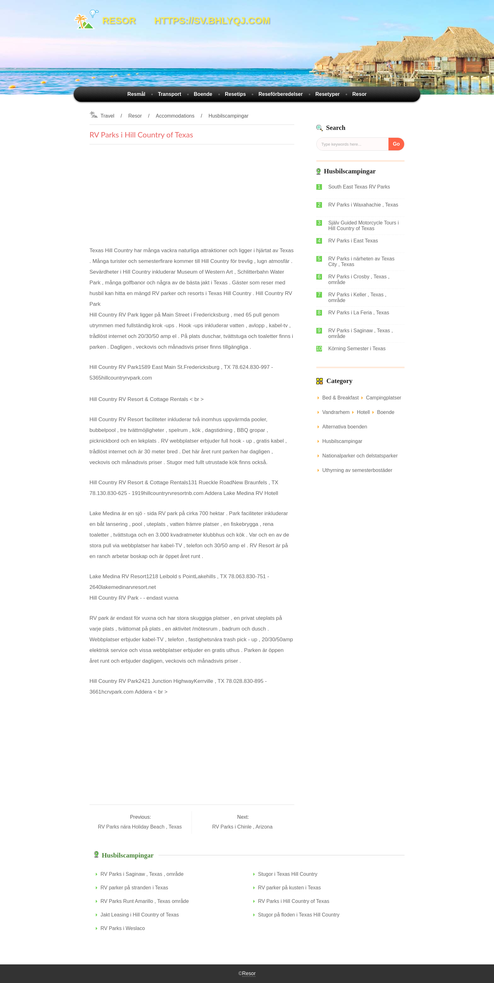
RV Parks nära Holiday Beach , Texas (140, 826)
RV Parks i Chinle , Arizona (243, 826)
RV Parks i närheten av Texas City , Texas (361, 261)
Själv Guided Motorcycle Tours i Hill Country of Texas (363, 225)
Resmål (136, 94)
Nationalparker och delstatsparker (360, 455)
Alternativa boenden (344, 426)
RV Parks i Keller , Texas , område (357, 297)
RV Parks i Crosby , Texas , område (358, 279)
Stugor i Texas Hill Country (287, 874)
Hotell (363, 412)
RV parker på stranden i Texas (134, 887)
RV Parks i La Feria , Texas (358, 312)
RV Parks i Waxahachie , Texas (363, 204)
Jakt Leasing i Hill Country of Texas (140, 914)
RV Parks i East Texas (353, 240)
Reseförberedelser (280, 94)
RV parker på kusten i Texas (289, 887)
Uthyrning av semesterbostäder (357, 470)
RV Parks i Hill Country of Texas (293, 901)
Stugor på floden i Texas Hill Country (299, 914)
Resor (359, 94)
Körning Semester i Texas (357, 348)
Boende (203, 94)
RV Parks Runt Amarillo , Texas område (145, 901)
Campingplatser (383, 397)
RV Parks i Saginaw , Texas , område (360, 333)
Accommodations (175, 116)
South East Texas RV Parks (359, 186)
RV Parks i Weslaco (123, 928)
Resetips (235, 94)
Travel (107, 116)
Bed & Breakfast (340, 397)
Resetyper (327, 94)
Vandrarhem (336, 412)
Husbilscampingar (229, 116)
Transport (169, 94)
